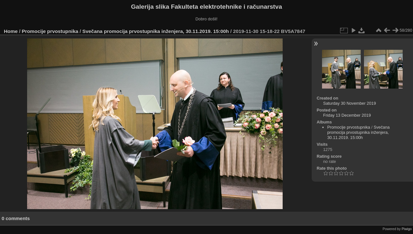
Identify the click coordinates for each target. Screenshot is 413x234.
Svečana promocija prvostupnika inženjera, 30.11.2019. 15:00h (155, 31)
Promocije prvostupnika (50, 31)
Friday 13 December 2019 (347, 115)
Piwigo (407, 229)
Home (11, 31)
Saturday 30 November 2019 (349, 103)
